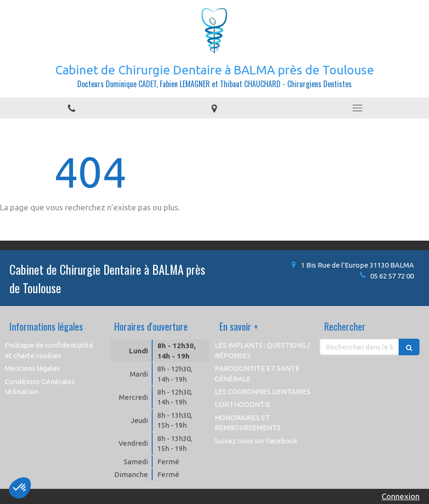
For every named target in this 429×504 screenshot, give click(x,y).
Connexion (401, 496)
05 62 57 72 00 (392, 276)
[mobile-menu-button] (357, 108)
